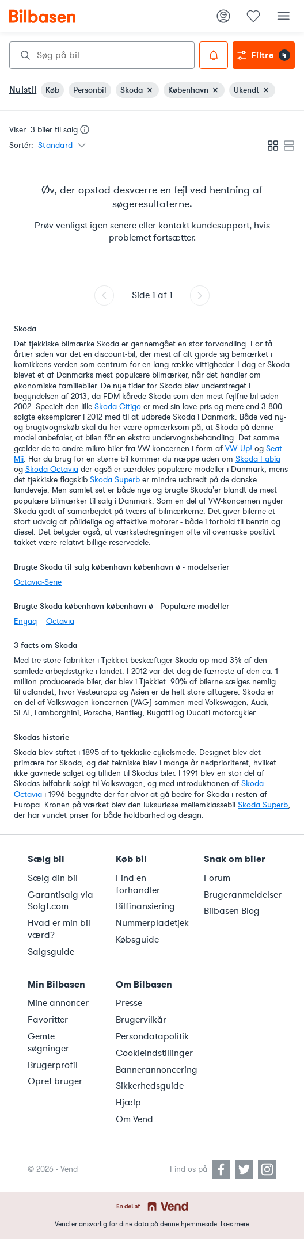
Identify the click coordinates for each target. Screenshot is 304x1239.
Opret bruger (55, 1081)
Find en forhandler (138, 884)
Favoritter (48, 1019)
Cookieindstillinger (153, 1053)
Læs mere (235, 1224)
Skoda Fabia (257, 458)
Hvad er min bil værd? (59, 929)
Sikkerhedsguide (150, 1086)
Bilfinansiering (145, 906)
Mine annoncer (58, 1003)
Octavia (60, 621)
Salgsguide (51, 952)
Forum (217, 878)
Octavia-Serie (38, 582)
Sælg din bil (53, 878)
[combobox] (102, 55)
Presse (129, 1003)
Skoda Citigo (117, 406)
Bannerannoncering (153, 1069)
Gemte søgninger (48, 1042)
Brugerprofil (53, 1065)
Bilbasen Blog (232, 911)
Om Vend (134, 1119)
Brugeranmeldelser (241, 895)
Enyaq (25, 621)
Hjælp (128, 1102)
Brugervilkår (141, 1019)
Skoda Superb (115, 479)
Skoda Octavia (51, 469)
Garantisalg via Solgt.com (60, 901)
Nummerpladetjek (152, 923)
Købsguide (137, 939)
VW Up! (238, 448)
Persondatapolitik (152, 1036)
